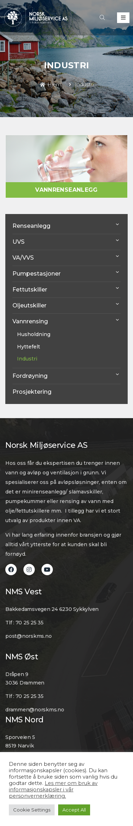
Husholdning (33, 334)
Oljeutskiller (29, 305)
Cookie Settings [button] (31, 810)
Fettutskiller (29, 289)
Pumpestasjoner (36, 273)
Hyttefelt (28, 346)
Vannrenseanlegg (66, 189)
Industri (27, 359)
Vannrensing (30, 321)
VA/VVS (23, 257)
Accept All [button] (74, 810)
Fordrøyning (30, 375)
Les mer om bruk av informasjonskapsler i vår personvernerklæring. (53, 789)
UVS (18, 241)
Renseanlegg (31, 226)
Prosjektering (31, 391)
